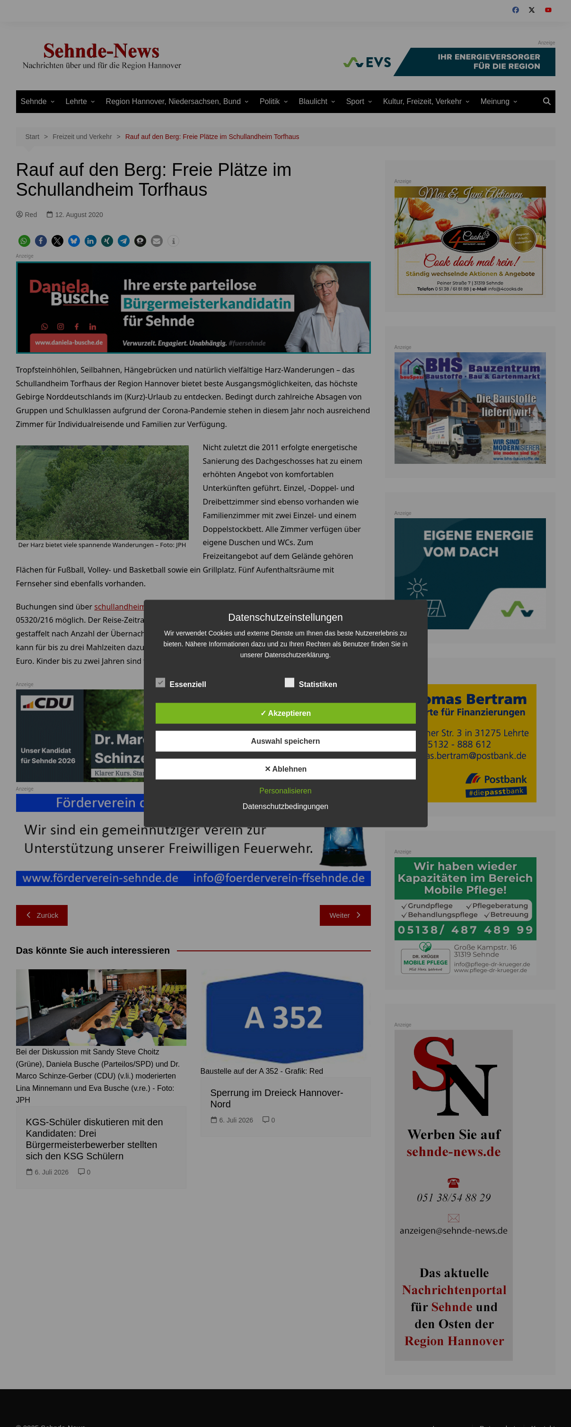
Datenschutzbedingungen (285, 806)
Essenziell (181, 682)
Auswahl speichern (285, 741)
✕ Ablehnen (285, 769)
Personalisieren (285, 791)
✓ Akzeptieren (285, 713)
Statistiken (311, 682)
